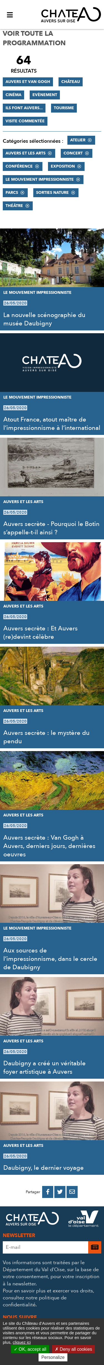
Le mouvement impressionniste (40, 179)
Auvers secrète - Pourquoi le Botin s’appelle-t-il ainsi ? (51, 528)
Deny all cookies (73, 1349)
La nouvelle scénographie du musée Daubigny (44, 319)
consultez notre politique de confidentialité (35, 1301)
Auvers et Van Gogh (28, 81)
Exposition (63, 166)
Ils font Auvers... (24, 108)
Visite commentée (25, 121)
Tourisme (64, 108)
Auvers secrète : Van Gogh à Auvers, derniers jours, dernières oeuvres (49, 846)
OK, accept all (30, 1349)
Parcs (12, 192)
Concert (73, 153)
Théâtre (14, 205)
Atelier (77, 140)
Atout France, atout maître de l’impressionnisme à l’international (51, 423)
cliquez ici (22, 1342)
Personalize (53, 1357)
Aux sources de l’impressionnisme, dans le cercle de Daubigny (50, 958)
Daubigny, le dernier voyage (43, 1168)
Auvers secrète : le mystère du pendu (46, 737)
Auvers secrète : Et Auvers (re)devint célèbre (40, 632)
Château (70, 81)
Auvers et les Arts (25, 153)
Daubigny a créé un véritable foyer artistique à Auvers (44, 1067)
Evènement (44, 94)
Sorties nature (52, 192)
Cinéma (13, 94)
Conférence (19, 166)
